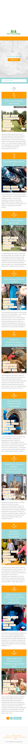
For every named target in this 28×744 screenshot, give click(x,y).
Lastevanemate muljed (10, 364)
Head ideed (6, 115)
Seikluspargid (7, 123)
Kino (12, 421)
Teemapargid (15, 189)
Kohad (8, 735)
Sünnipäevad (7, 370)
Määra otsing (8, 80)
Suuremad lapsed (8, 126)
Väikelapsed (7, 128)
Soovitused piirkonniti (8, 737)
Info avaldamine (23, 737)
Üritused (12, 428)
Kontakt (15, 738)
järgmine (17, 718)
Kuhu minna (14, 115)
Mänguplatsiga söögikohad (11, 118)
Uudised (16, 737)
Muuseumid (7, 121)
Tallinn (6, 307)
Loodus (6, 240)
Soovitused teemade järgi (16, 735)
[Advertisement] (14, 14)
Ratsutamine (7, 243)
